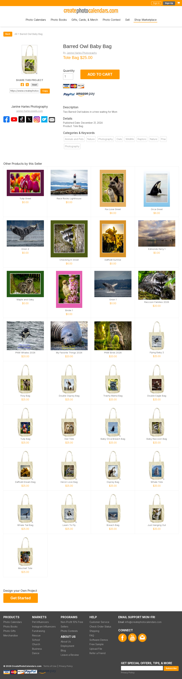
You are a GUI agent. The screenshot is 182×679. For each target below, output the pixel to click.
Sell (127, 19)
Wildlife (130, 139)
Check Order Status (100, 626)
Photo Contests (69, 630)
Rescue (36, 635)
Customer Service (99, 622)
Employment (67, 645)
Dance (35, 653)
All (16, 34)
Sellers (64, 626)
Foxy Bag (25, 395)
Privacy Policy (128, 672)
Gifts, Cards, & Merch (84, 19)
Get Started (20, 598)
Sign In (156, 3)
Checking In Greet (69, 260)
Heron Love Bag (69, 482)
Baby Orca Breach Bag (113, 439)
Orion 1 (113, 299)
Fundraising (38, 630)
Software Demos (98, 639)
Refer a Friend (97, 653)
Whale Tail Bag (25, 525)
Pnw (163, 139)
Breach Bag (113, 525)
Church (36, 644)
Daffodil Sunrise (113, 260)
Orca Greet (157, 209)
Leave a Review (70, 654)
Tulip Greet (25, 198)
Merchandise (10, 635)
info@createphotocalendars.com (143, 622)
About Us (66, 641)
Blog (63, 650)
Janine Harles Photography (82, 52)
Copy (45, 91)
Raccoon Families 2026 (156, 302)
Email (34, 85)
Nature (91, 139)
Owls (119, 139)
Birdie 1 (69, 310)
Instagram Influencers (44, 626)
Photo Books (59, 19)
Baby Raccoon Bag (157, 439)
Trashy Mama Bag (112, 395)
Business (37, 648)
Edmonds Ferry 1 (156, 249)
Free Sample (96, 644)
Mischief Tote (25, 568)
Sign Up (169, 3)
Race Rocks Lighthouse (69, 198)
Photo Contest (111, 19)
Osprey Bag (113, 482)
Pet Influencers (40, 622)
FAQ (91, 635)
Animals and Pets (74, 139)
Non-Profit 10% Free (72, 622)
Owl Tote (69, 439)
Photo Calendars (36, 19)
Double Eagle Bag (156, 395)
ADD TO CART (100, 74)
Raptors (142, 139)
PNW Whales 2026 (25, 352)
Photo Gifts (9, 630)
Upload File (95, 648)
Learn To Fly (69, 525)
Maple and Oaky (25, 299)
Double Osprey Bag (69, 395)
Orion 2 (25, 249)
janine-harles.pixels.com (29, 110)
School (36, 639)
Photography (105, 139)
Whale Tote (157, 482)
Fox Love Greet (113, 209)
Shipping (94, 630)
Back (7, 34)
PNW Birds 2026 (113, 352)
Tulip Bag (25, 439)
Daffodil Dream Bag (25, 482)
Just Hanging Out (157, 525)
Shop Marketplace (145, 19)
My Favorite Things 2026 (69, 352)
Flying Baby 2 (157, 352)
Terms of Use (50, 666)
